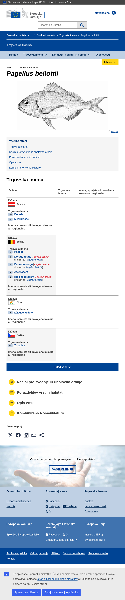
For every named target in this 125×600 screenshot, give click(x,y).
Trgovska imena (68, 35)
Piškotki (55, 553)
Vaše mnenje (62, 469)
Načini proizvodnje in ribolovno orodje (30, 152)
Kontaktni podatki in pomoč (69, 54)
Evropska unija (93, 539)
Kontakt (89, 501)
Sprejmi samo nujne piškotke (61, 592)
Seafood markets (46, 35)
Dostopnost (91, 511)
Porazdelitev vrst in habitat (24, 157)
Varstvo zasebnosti (95, 506)
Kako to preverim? (60, 2)
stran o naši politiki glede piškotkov (57, 579)
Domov (13, 54)
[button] (10, 435)
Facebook (53, 534)
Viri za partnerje (39, 553)
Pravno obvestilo (98, 553)
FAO (113, 131)
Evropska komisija (17, 35)
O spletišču (103, 54)
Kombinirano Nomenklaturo (25, 167)
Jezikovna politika (17, 553)
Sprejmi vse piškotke (26, 592)
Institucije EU (92, 534)
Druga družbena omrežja (60, 539)
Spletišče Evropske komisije (23, 534)
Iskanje (82, 25)
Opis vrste (15, 162)
